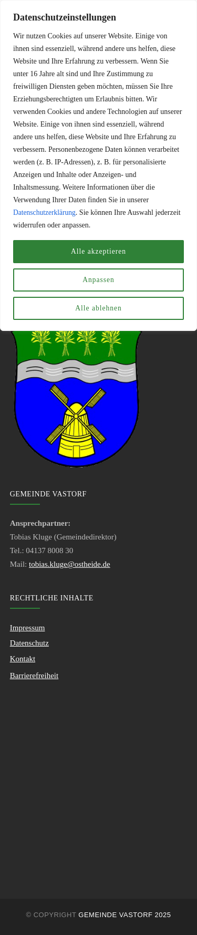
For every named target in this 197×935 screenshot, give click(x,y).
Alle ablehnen (98, 308)
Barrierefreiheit (34, 675)
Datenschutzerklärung (45, 212)
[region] (98, 165)
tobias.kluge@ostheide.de (69, 564)
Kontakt (22, 658)
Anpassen (98, 280)
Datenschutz (29, 643)
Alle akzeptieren (98, 251)
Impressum (27, 628)
